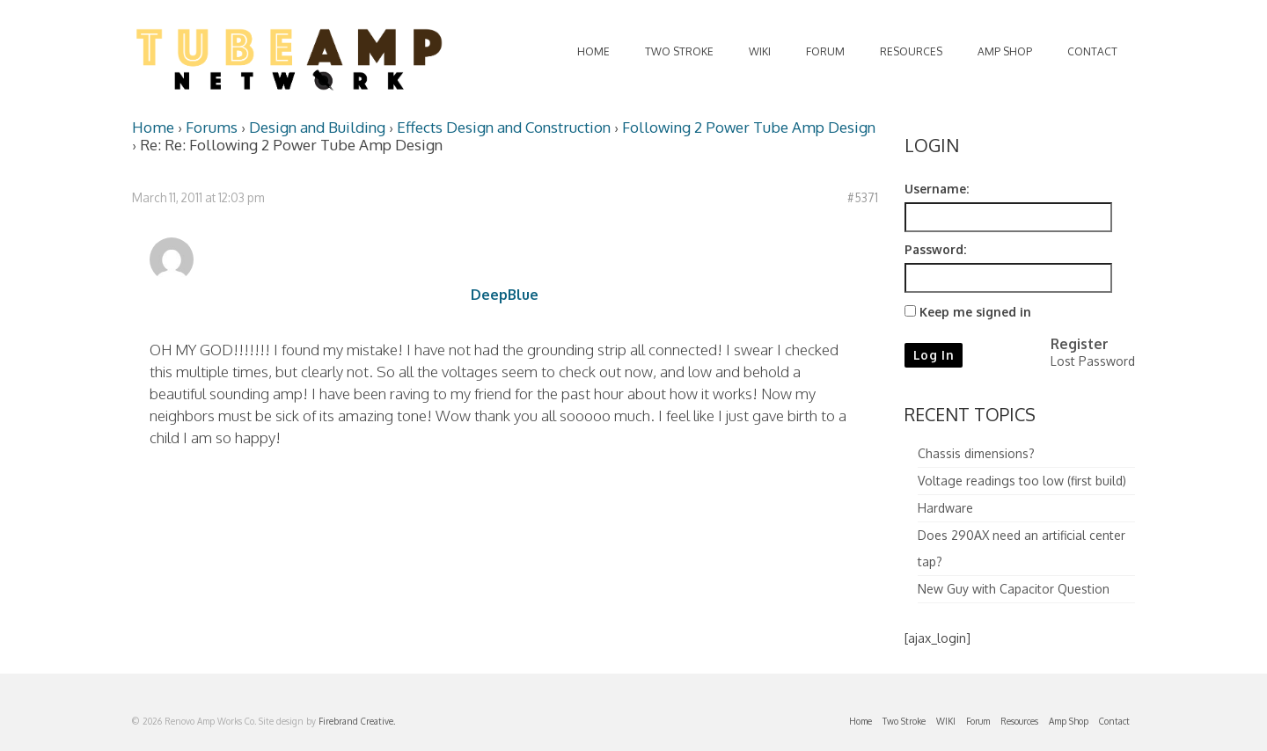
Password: (935, 249)
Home (153, 127)
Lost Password (1093, 361)
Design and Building (317, 127)
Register (1080, 344)
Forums (212, 127)
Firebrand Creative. (357, 721)
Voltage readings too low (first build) (1022, 480)
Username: (936, 188)
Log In (934, 354)
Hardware (945, 507)
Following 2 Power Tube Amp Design (748, 127)
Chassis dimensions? (976, 453)
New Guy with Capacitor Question (1014, 588)
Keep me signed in (975, 311)
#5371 (862, 197)
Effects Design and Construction (504, 127)
